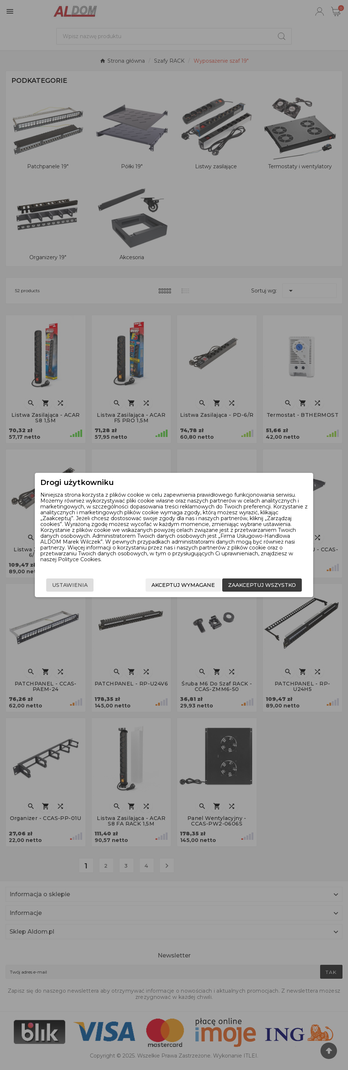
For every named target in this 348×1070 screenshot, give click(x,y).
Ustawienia (70, 585)
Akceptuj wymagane (183, 585)
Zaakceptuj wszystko (262, 585)
